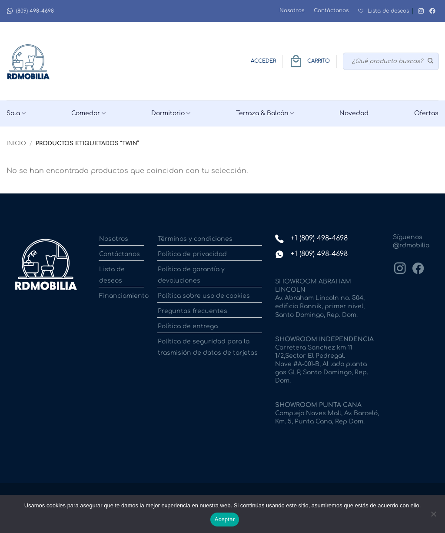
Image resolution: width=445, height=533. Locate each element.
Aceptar (225, 519)
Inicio (16, 143)
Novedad (354, 113)
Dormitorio (170, 113)
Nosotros (291, 10)
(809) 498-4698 (30, 11)
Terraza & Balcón (265, 113)
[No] (433, 516)
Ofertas (426, 113)
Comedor (88, 113)
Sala (16, 113)
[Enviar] (431, 61)
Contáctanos (331, 10)
